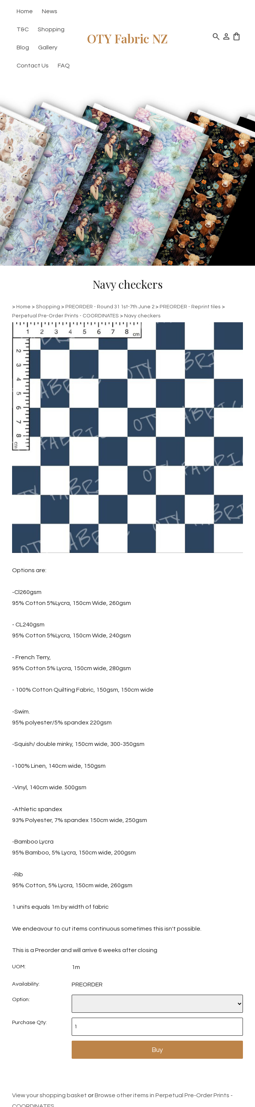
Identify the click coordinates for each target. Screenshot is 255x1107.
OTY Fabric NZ (127, 38)
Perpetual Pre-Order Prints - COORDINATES (65, 315)
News (49, 11)
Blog (23, 47)
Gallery (47, 47)
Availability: (26, 984)
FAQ (64, 66)
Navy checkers (142, 315)
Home (25, 11)
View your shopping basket (49, 1095)
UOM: (19, 966)
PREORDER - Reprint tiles (190, 306)
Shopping (51, 29)
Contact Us (33, 66)
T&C (23, 29)
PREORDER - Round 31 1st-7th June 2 (109, 306)
